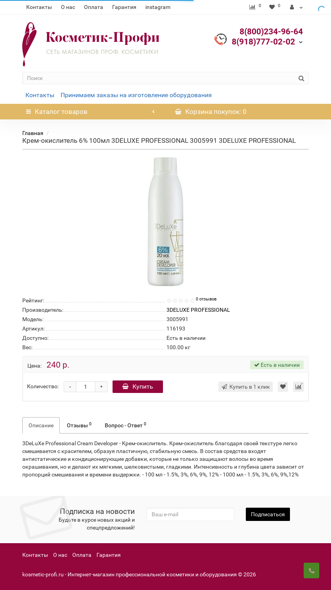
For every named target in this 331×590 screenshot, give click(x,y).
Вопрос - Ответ (125, 424)
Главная (32, 133)
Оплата (93, 7)
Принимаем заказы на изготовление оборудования (136, 95)
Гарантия (124, 7)
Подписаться (268, 514)
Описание (41, 425)
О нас (68, 7)
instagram (157, 7)
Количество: (43, 386)
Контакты (39, 7)
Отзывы (79, 424)
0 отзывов (206, 299)
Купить (137, 386)
